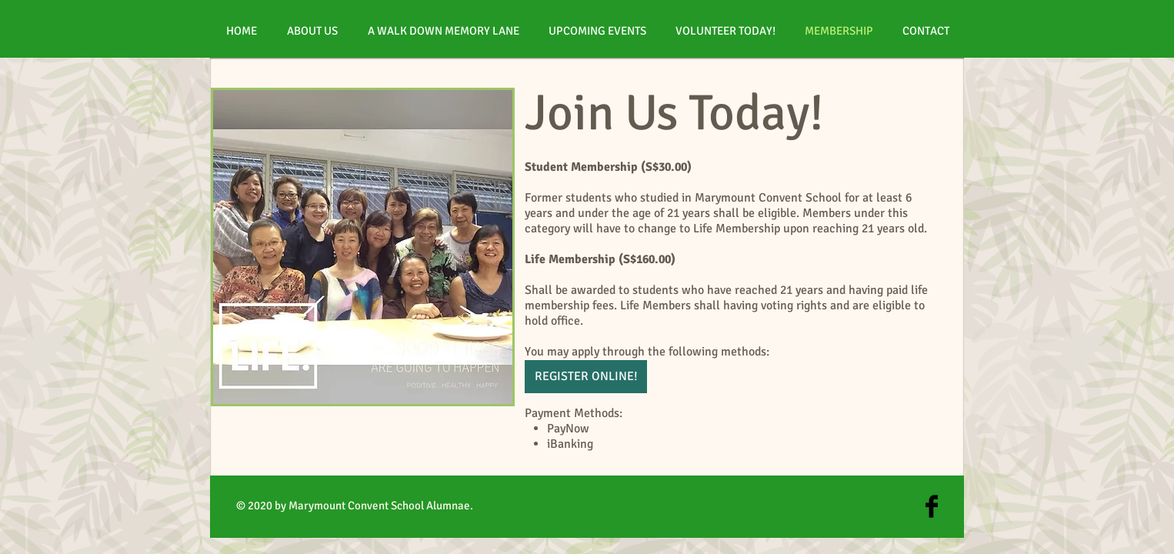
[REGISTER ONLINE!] (586, 376)
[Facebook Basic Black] (931, 506)
